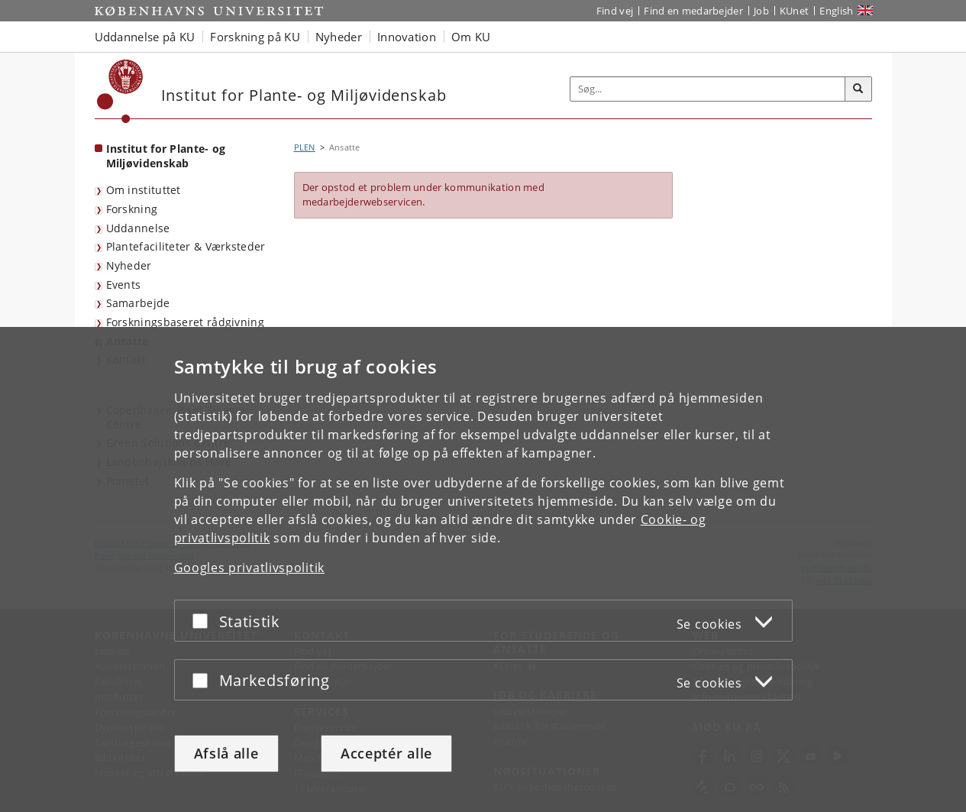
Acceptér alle (386, 753)
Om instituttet (143, 190)
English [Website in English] (836, 11)
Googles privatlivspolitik (249, 567)
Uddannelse (138, 228)
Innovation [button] (406, 36)
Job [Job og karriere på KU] (761, 11)
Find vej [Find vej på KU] (614, 11)
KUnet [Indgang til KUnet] (794, 11)
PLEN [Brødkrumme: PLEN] (304, 147)
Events (123, 284)
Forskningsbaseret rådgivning (185, 322)
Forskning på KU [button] (255, 36)
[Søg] (858, 89)
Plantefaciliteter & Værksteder (186, 246)
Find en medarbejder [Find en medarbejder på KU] (693, 11)
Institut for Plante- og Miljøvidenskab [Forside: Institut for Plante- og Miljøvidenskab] (166, 155)
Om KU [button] (471, 36)
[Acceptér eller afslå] (203, 620)
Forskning (132, 209)
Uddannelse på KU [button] (145, 36)
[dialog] (483, 569)
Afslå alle (226, 753)
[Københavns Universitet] (120, 91)
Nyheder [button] (338, 36)
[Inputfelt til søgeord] (708, 89)
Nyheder (129, 265)
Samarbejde (138, 303)
